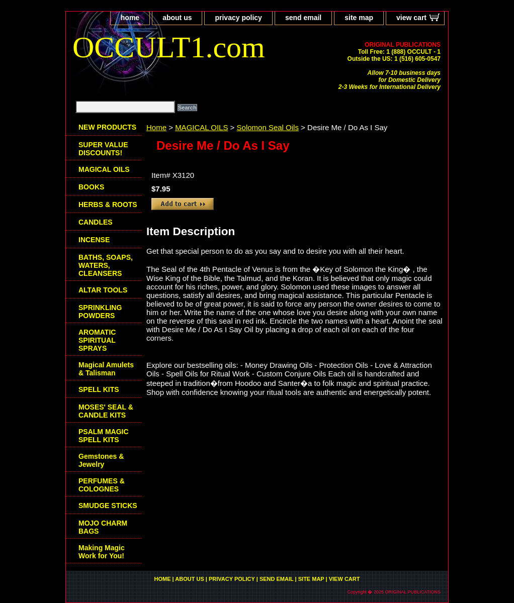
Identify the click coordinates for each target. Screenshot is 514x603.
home (130, 18)
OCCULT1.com (168, 47)
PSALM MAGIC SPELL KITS (103, 436)
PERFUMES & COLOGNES (101, 485)
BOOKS (91, 187)
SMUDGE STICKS (107, 505)
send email (303, 18)
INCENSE (94, 240)
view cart (411, 18)
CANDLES (95, 222)
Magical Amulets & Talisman (106, 369)
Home (156, 127)
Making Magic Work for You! (101, 552)
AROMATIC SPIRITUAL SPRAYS (97, 340)
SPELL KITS (98, 389)
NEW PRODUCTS (107, 127)
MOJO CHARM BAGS (102, 527)
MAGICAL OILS (201, 127)
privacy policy (238, 18)
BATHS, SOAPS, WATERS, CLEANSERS (105, 265)
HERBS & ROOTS (107, 204)
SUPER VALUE (103, 149)
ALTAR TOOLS (102, 290)
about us (177, 18)
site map (359, 18)
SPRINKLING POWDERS (100, 312)
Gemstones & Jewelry (101, 460)
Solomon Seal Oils (268, 127)
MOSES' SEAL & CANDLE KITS (105, 411)
